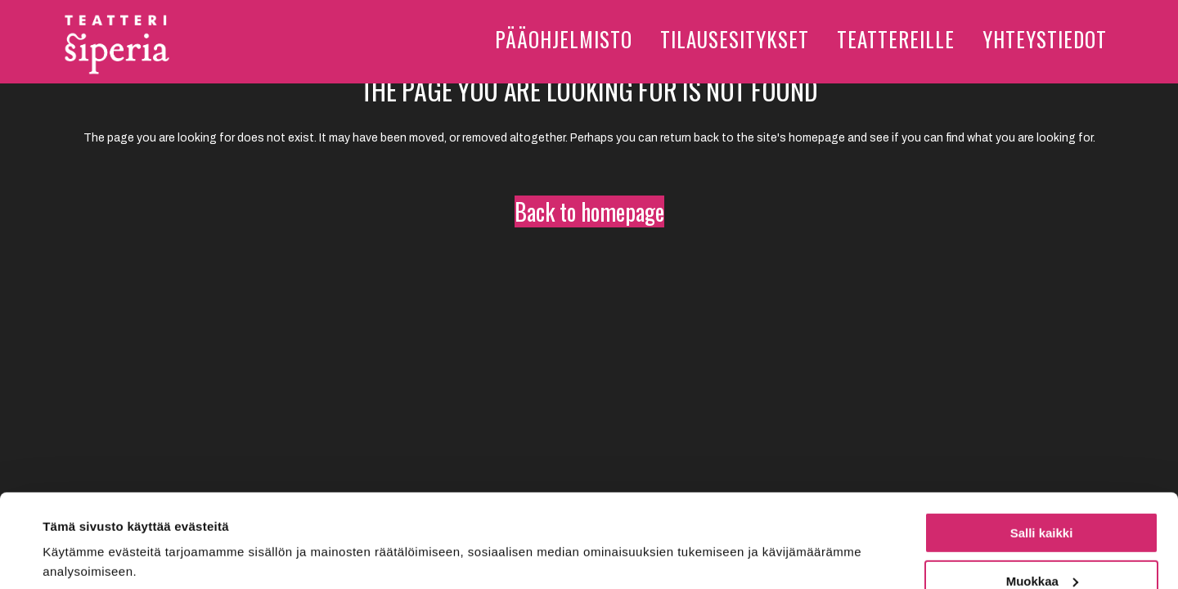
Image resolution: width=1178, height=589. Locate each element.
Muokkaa (1042, 501)
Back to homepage (589, 211)
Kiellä (1041, 548)
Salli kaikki (1041, 453)
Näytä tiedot (78, 536)
